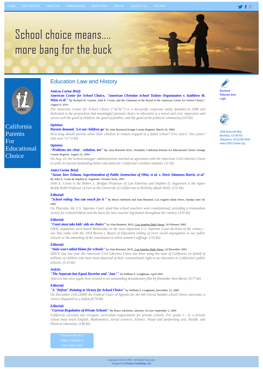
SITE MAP (160, 6)
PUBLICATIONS (75, 6)
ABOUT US (53, 6)
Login (223, 98)
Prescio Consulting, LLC (138, 363)
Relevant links (228, 94)
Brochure (225, 90)
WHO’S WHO (99, 6)
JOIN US (119, 6)
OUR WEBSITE (31, 6)
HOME (11, 6)
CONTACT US (138, 6)
